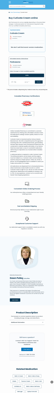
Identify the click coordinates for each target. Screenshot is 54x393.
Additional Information (27, 322)
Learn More (16, 300)
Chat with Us (27, 349)
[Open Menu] (10, 2)
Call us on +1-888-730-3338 (27, 354)
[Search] (44, 6)
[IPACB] (27, 124)
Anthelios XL (17, 386)
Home (11, 12)
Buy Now (38, 81)
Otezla (14, 381)
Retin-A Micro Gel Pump (33, 386)
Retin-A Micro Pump (34, 376)
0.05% (27, 75)
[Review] (27, 114)
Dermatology (17, 12)
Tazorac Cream (25, 381)
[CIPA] (27, 103)
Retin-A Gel (38, 381)
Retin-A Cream (19, 376)
